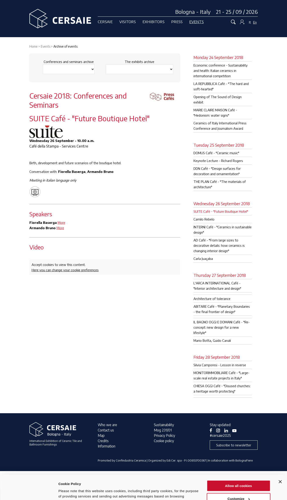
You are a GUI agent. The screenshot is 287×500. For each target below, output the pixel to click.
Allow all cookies (238, 463)
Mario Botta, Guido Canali (212, 340)
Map (101, 435)
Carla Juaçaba (203, 259)
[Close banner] (280, 458)
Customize (239, 476)
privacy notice (154, 479)
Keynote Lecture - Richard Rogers (218, 161)
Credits (103, 441)
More (61, 223)
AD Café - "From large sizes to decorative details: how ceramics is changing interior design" (219, 245)
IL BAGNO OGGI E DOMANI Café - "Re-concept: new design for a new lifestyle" (221, 327)
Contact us (106, 430)
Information (106, 446)
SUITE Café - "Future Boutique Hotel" (220, 211)
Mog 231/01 (163, 430)
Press (177, 21)
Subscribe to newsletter (233, 445)
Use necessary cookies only (238, 489)
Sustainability (164, 425)
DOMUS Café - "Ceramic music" (216, 153)
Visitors (127, 21)
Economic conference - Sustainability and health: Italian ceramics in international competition (220, 70)
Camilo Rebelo (203, 219)
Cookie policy (164, 441)
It (250, 22)
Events (196, 21)
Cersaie (105, 21)
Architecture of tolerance (211, 299)
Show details (68, 491)
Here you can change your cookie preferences (65, 270)
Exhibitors (153, 21)
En (255, 22)
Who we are (107, 425)
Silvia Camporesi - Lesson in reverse (219, 365)
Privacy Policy (164, 435)
